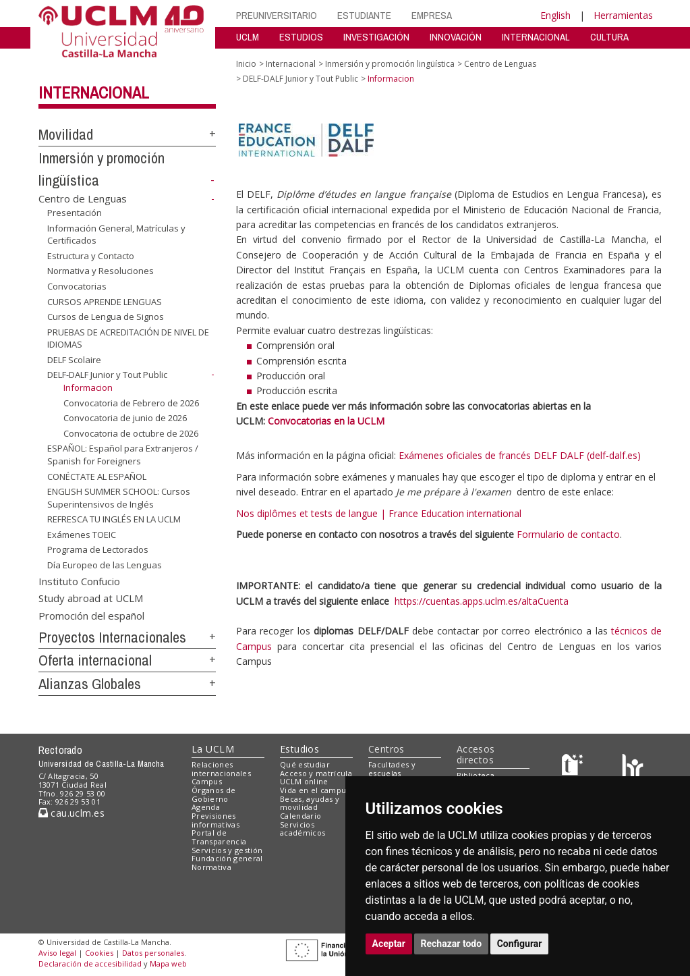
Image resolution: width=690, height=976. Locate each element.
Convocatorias (77, 286)
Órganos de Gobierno (213, 794)
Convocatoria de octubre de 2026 (130, 433)
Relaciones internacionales (221, 768)
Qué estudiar (305, 764)
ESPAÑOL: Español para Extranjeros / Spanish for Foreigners (122, 454)
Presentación (74, 213)
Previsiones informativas (215, 820)
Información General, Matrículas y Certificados (116, 234)
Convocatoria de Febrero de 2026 (131, 403)
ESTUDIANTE (364, 15)
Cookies (99, 953)
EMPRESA (431, 15)
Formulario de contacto (568, 534)
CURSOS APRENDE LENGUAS (104, 301)
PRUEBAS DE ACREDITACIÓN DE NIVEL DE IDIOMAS (128, 338)
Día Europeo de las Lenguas (104, 565)
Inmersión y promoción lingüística (390, 64)
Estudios (299, 748)
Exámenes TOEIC (81, 534)
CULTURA (609, 37)
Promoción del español (91, 615)
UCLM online (304, 781)
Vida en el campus (315, 790)
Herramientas (623, 15)
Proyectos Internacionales (112, 637)
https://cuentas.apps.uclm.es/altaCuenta (482, 601)
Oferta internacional (95, 660)
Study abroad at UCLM (90, 598)
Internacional (93, 92)
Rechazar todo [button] (451, 943)
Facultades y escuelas (391, 768)
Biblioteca (475, 775)
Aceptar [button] (389, 943)
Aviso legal (57, 953)
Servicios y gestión (227, 850)
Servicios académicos (302, 828)
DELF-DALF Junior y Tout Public (107, 375)
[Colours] (632, 767)
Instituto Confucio (79, 580)
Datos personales (153, 953)
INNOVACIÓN (456, 37)
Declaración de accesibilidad (90, 963)
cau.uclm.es (71, 813)
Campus (207, 781)
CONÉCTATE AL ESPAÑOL (96, 476)
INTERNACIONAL (536, 37)
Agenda (206, 807)
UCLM (247, 37)
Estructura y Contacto (90, 256)
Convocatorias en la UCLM (326, 420)
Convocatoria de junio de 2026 (125, 418)
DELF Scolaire (74, 360)
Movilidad (65, 134)
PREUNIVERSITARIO (276, 15)
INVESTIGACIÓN (376, 37)
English (555, 15)
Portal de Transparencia (219, 837)
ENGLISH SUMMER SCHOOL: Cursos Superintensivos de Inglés (118, 497)
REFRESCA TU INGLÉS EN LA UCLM (114, 519)
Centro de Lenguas (82, 198)
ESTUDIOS (301, 37)
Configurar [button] (519, 943)
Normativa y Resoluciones (100, 271)
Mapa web (168, 963)
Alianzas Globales (89, 684)
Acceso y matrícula (316, 773)
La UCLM (213, 748)
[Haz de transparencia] (574, 767)
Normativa (211, 867)
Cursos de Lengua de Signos (105, 316)
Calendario (300, 816)
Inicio (246, 64)
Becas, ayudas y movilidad (309, 803)
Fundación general (227, 858)
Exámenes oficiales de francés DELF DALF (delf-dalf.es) (520, 455)
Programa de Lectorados (97, 549)
